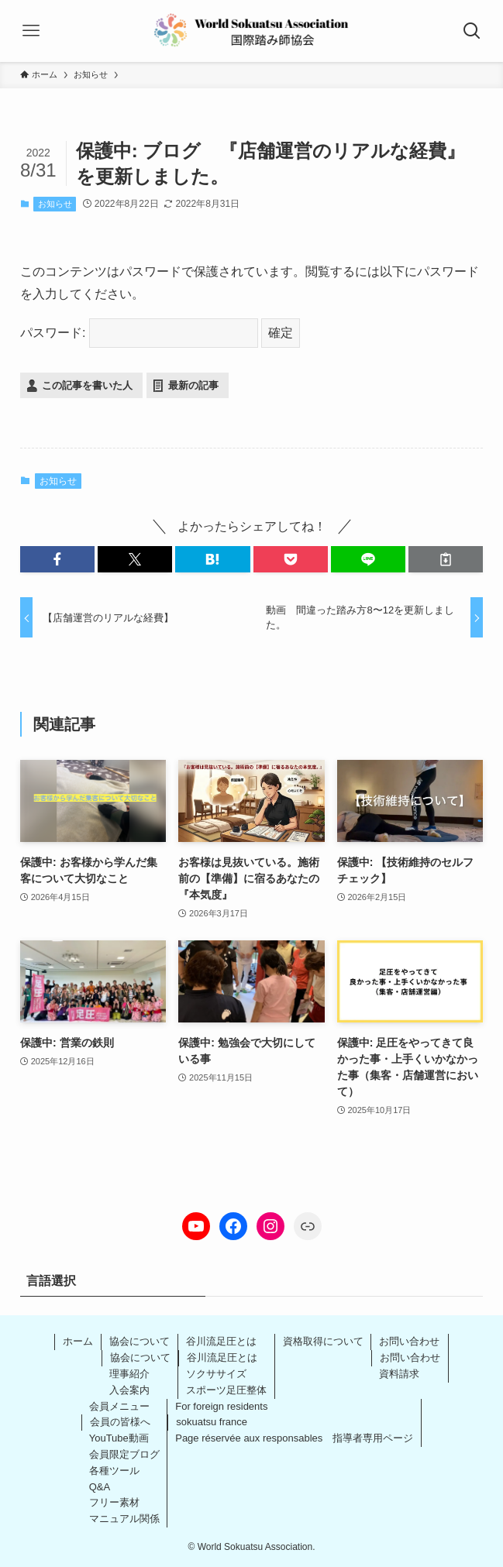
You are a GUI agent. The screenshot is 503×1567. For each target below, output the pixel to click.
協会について (139, 1341)
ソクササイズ (216, 1374)
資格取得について (323, 1341)
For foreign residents (221, 1406)
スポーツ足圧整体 (226, 1390)
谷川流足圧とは (221, 1341)
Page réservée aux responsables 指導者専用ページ (294, 1438)
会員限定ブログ (124, 1454)
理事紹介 (129, 1374)
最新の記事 (193, 385)
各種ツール (114, 1470)
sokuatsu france (211, 1422)
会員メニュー (119, 1406)
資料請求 (399, 1374)
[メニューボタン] (31, 31)
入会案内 (129, 1390)
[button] (57, 559)
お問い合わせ (409, 1341)
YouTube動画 (119, 1438)
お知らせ (55, 203)
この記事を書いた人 (87, 385)
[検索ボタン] (472, 31)
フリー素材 (114, 1502)
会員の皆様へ (120, 1422)
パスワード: (139, 332)
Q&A (99, 1487)
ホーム (78, 1341)
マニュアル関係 (124, 1518)
